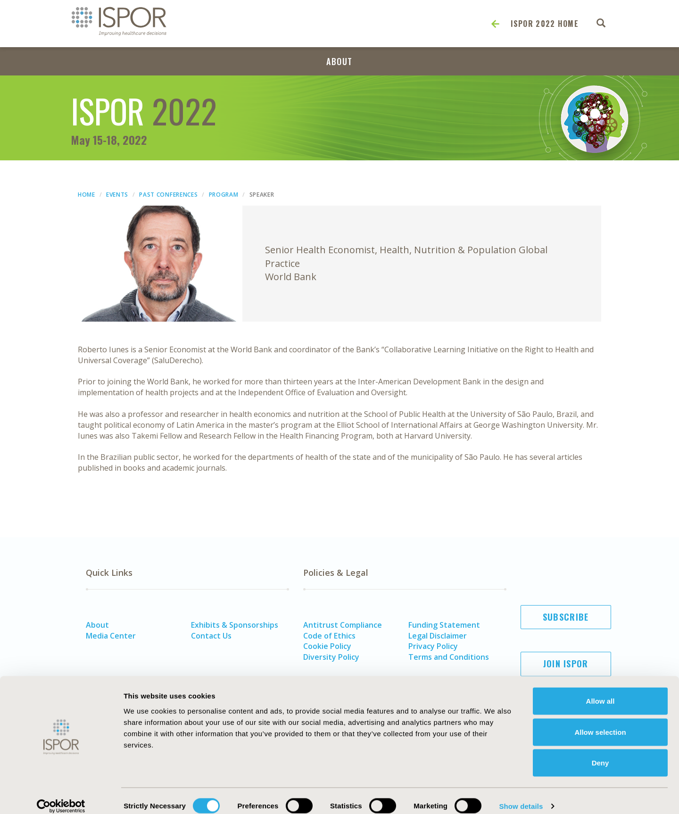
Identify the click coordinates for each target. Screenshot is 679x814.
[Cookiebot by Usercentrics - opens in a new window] (61, 796)
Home (86, 195)
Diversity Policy (331, 657)
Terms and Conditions (448, 657)
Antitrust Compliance (342, 625)
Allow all (600, 690)
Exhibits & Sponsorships (234, 625)
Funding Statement (444, 625)
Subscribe (566, 617)
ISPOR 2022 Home (545, 23)
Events (117, 195)
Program (224, 195)
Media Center (111, 636)
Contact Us (211, 636)
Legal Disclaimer (437, 636)
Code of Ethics (329, 636)
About (339, 61)
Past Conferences (168, 195)
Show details (521, 795)
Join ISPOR (565, 663)
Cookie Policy (327, 646)
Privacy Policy (433, 646)
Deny (600, 752)
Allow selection (600, 721)
